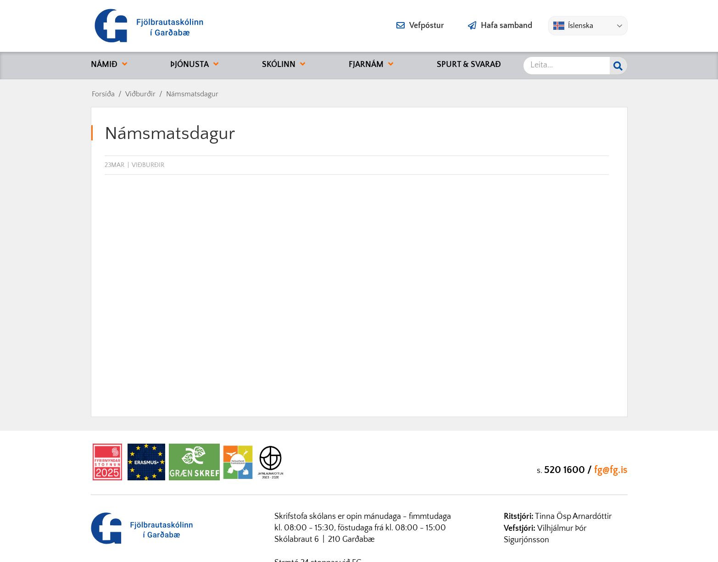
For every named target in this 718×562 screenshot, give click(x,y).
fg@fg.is (611, 470)
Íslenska (573, 25)
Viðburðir (140, 94)
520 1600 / (569, 470)
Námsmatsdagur (192, 94)
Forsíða (103, 94)
